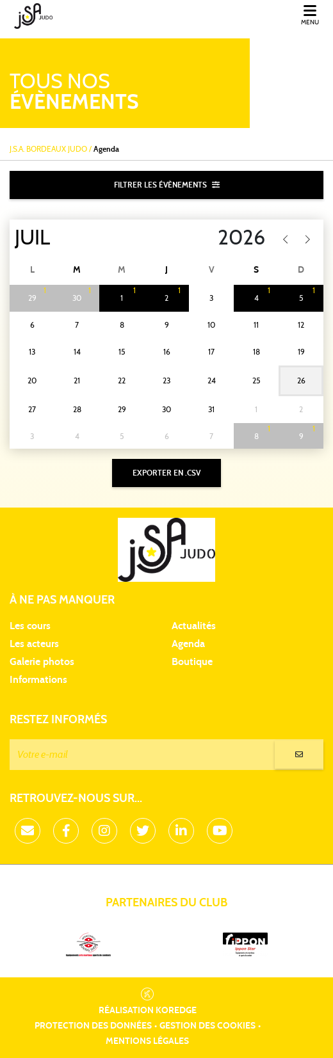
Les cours (30, 626)
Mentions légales (147, 1041)
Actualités (194, 626)
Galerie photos (42, 662)
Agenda (188, 644)
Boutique (192, 662)
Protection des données (93, 1026)
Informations (38, 680)
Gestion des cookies (207, 1026)
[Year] (210, 238)
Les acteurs (34, 644)
